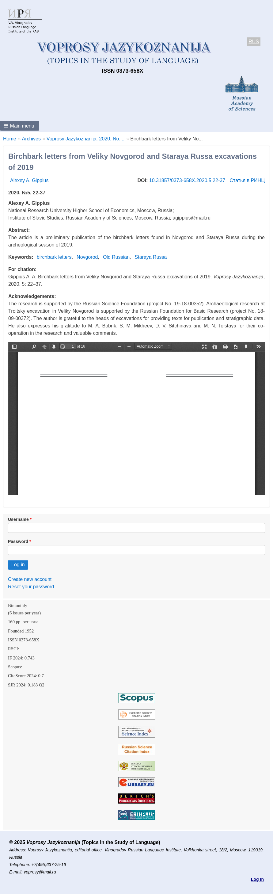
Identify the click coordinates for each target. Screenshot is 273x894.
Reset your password (31, 586)
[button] (19, 126)
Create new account (29, 579)
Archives (31, 138)
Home (9, 138)
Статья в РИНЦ (247, 180)
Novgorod (87, 257)
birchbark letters (54, 257)
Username (18, 519)
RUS (253, 41)
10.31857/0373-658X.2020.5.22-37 (188, 180)
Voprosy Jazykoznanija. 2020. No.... (85, 138)
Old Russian (116, 257)
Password (18, 541)
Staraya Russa (151, 257)
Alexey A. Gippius (29, 180)
